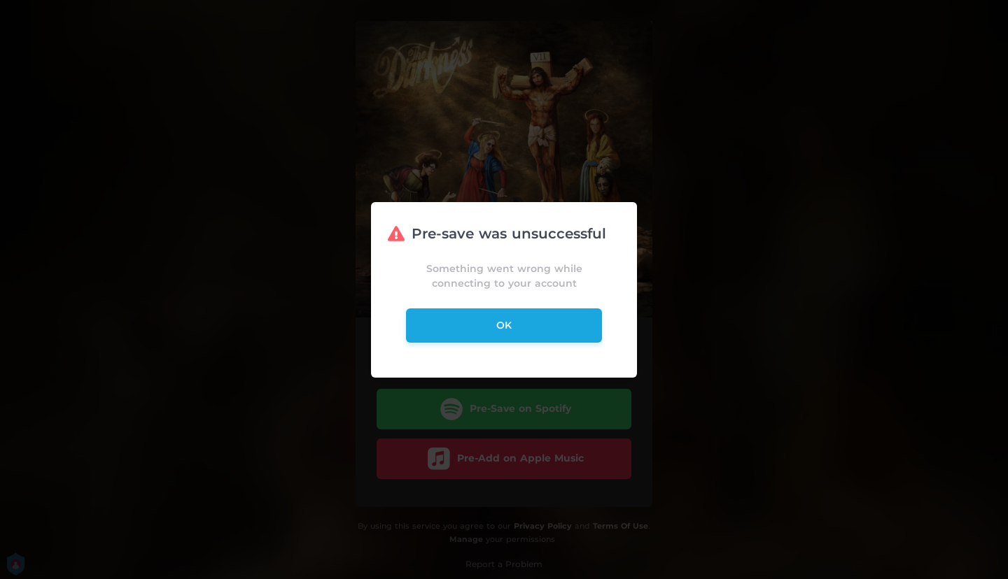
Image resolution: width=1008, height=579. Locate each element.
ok (504, 325)
